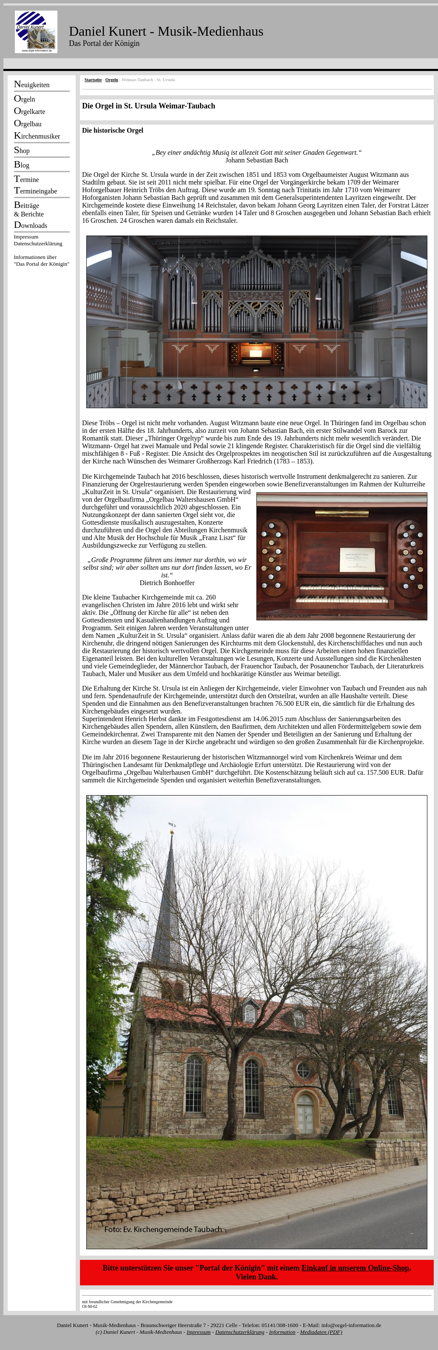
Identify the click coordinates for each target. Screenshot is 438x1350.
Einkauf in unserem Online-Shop (355, 1268)
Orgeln (111, 79)
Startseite (93, 79)
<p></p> (42, 251)
